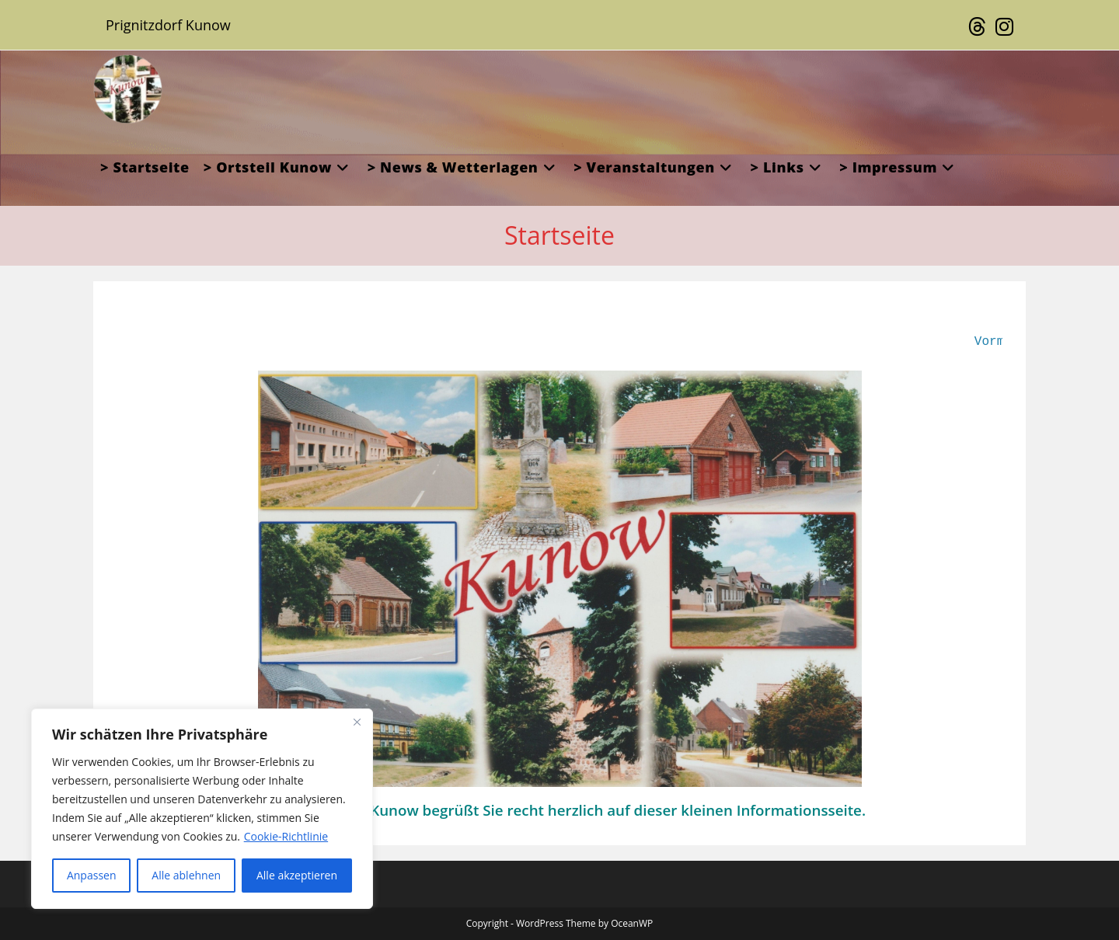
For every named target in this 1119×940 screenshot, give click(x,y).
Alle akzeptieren (296, 875)
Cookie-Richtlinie (286, 836)
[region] (202, 808)
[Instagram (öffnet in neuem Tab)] (1002, 27)
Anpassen (92, 875)
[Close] (356, 721)
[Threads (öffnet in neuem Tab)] (977, 27)
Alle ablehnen (186, 875)
